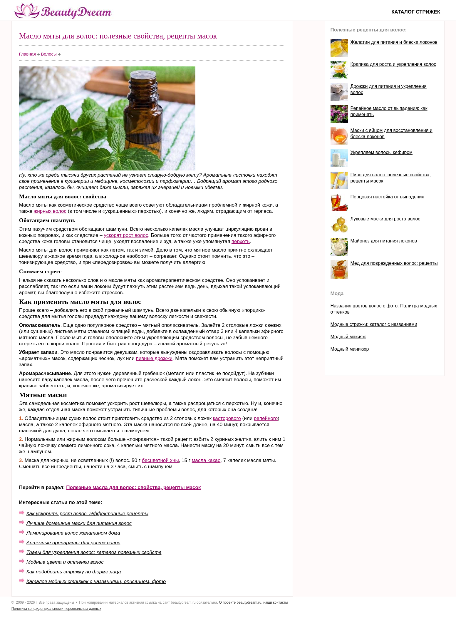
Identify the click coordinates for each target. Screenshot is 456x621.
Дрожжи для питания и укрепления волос (389, 89)
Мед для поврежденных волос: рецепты (394, 263)
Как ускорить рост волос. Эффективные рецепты (87, 513)
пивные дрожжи (154, 358)
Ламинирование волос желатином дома (73, 533)
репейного (266, 418)
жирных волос (50, 211)
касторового (227, 418)
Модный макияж (348, 336)
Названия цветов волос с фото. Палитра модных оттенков (384, 308)
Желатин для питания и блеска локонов (394, 42)
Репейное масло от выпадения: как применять (389, 111)
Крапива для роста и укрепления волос (393, 64)
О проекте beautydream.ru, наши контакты (253, 602)
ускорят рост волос (126, 235)
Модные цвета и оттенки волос (65, 562)
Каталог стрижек (415, 12)
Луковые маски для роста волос (385, 218)
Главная (28, 53)
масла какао (206, 460)
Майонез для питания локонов (384, 240)
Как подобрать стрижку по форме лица (73, 572)
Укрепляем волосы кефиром (382, 152)
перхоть (241, 241)
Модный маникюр (350, 349)
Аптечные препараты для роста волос (73, 542)
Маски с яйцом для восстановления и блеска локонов (391, 133)
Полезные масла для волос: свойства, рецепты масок (133, 487)
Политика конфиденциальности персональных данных (56, 609)
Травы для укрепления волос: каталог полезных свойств (93, 552)
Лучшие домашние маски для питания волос (79, 523)
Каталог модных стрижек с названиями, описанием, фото (96, 581)
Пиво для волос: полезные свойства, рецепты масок (391, 177)
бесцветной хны (160, 460)
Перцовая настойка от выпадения (387, 196)
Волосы (49, 53)
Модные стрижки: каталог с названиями (374, 324)
